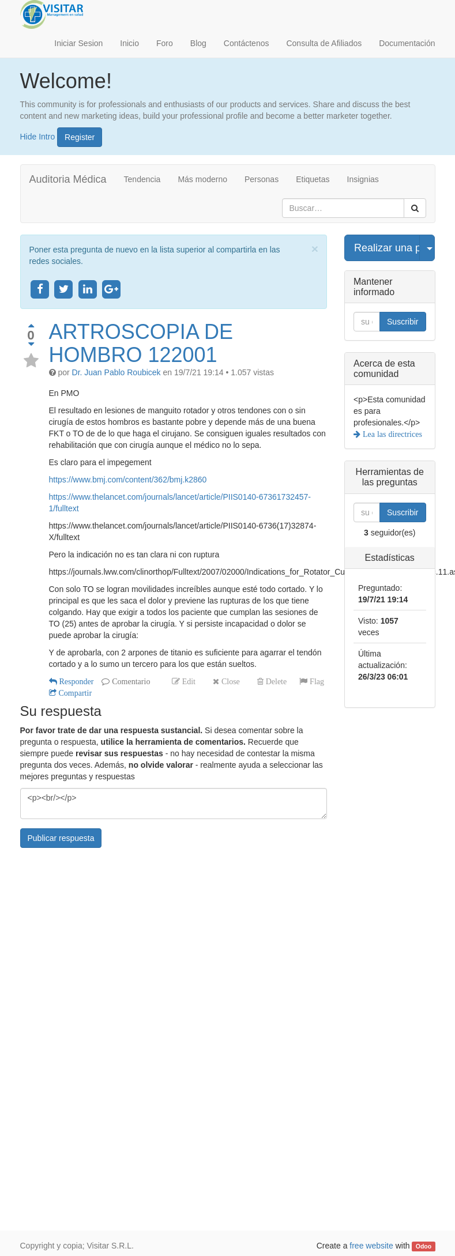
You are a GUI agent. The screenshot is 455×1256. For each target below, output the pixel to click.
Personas (262, 179)
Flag (315, 681)
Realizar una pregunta (387, 248)
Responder (75, 681)
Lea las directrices (391, 434)
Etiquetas (312, 179)
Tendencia (142, 179)
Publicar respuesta (61, 838)
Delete (275, 681)
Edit (187, 681)
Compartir (74, 693)
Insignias (363, 179)
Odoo (423, 1246)
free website (371, 1245)
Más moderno (202, 179)
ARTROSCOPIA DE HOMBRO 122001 (141, 343)
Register (80, 137)
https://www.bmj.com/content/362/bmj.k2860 (128, 479)
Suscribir (402, 321)
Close (229, 681)
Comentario (130, 681)
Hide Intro (37, 136)
